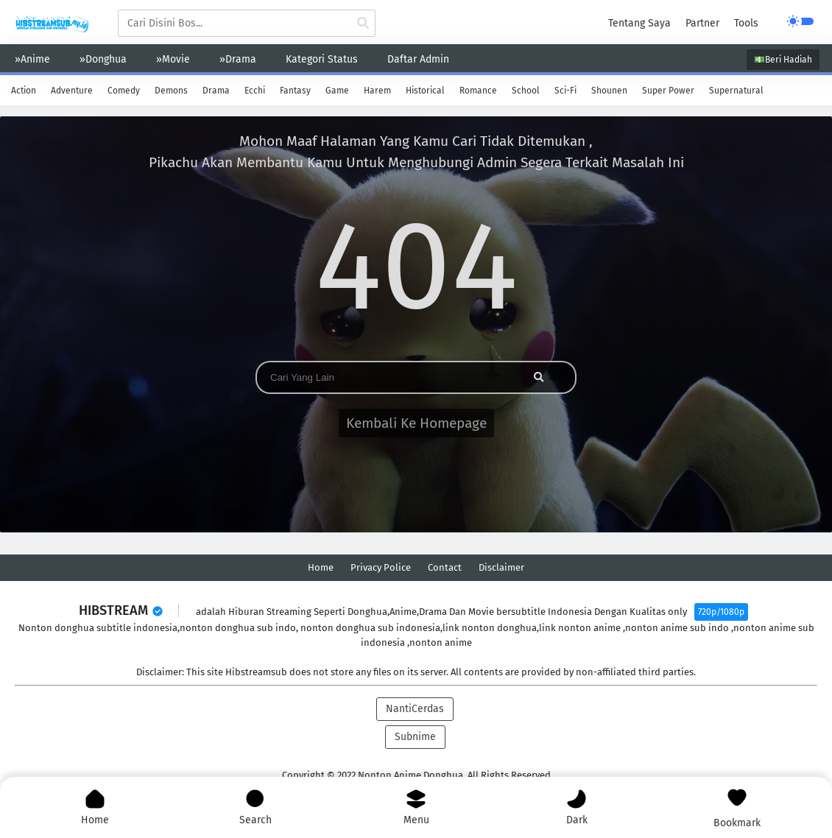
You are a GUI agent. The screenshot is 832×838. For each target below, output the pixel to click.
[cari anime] (363, 23)
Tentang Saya (639, 23)
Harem (377, 90)
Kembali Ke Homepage (416, 423)
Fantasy (295, 90)
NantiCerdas (415, 709)
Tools (746, 23)
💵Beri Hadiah (783, 59)
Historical (425, 90)
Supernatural (736, 90)
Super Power (668, 90)
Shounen (609, 90)
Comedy (123, 90)
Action (23, 90)
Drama (216, 90)
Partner (702, 23)
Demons (171, 90)
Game (337, 90)
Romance (478, 90)
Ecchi (254, 90)
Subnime (415, 736)
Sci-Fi (565, 90)
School (526, 90)
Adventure (72, 90)
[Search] (384, 377)
